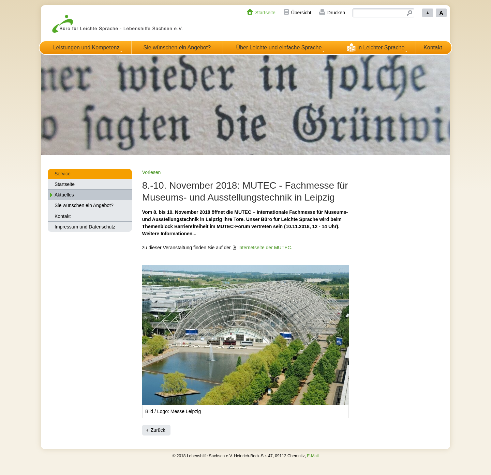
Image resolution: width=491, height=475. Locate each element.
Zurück (158, 430)
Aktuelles (64, 194)
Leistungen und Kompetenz (86, 47)
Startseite (265, 12)
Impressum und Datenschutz (85, 226)
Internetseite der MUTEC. (265, 247)
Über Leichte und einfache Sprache (279, 47)
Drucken (336, 12)
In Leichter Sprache (375, 47)
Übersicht (301, 12)
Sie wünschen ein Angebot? (177, 47)
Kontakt (432, 47)
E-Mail (312, 456)
